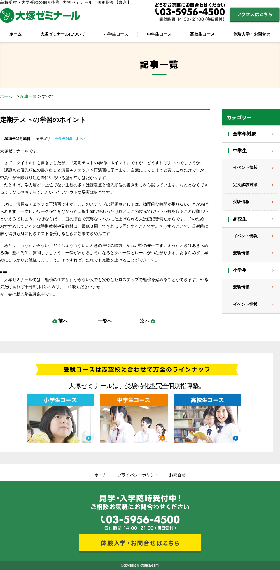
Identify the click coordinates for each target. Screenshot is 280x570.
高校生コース (202, 34)
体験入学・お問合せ (251, 34)
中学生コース (159, 34)
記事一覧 (28, 96)
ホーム (15, 34)
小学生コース (116, 34)
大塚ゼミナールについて (62, 34)
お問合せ (177, 474)
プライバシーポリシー (138, 474)
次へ (144, 320)
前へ (63, 320)
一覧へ (105, 320)
